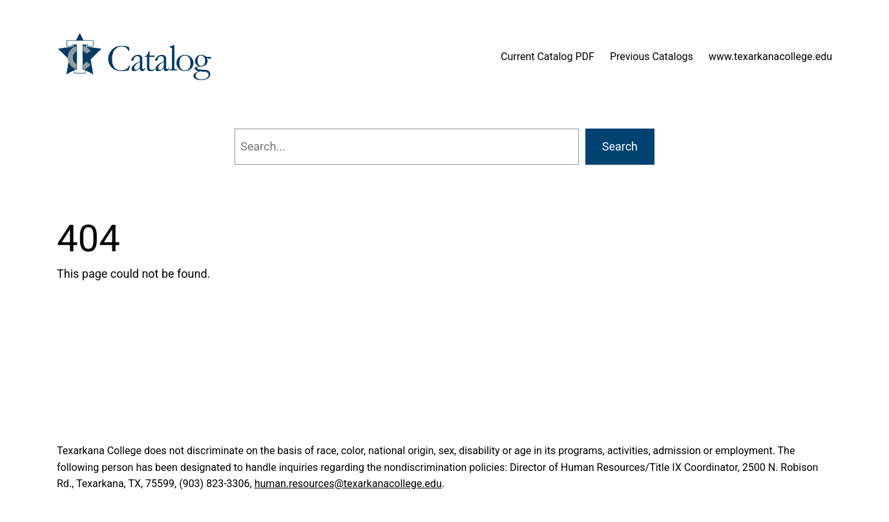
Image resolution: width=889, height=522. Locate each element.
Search (620, 146)
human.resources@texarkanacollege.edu (348, 483)
